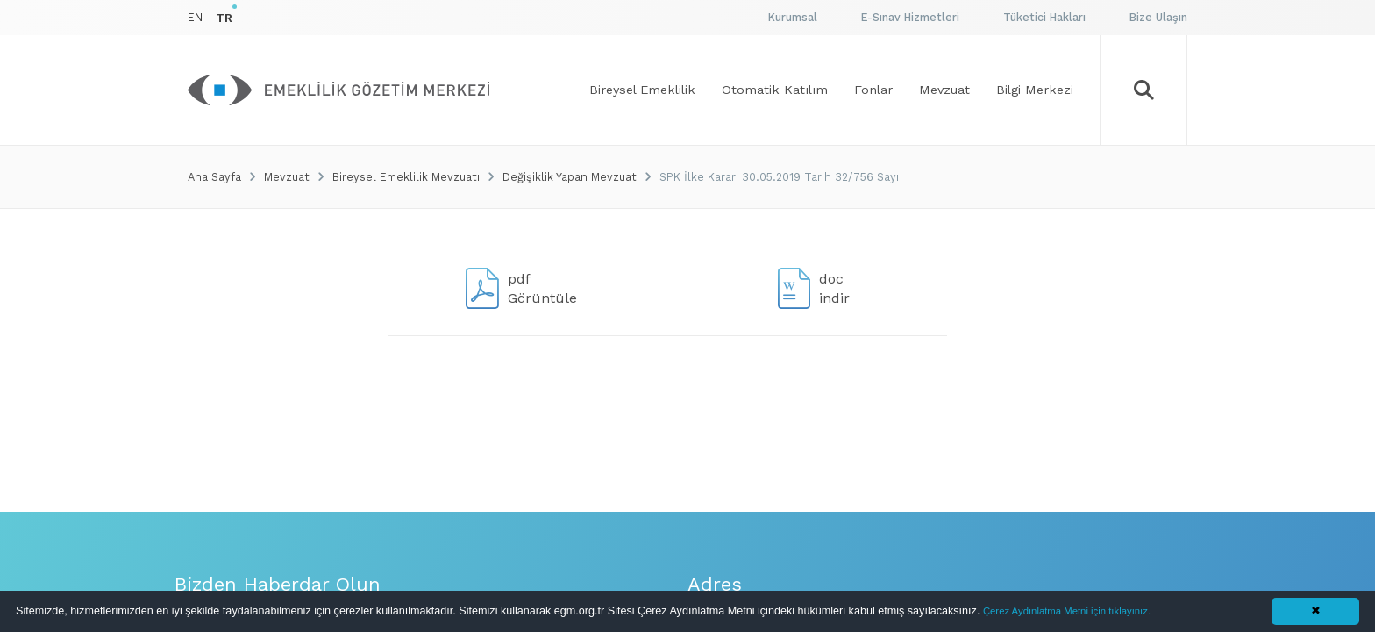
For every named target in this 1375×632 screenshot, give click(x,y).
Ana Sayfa (214, 176)
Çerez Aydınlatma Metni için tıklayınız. (1067, 611)
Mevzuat (287, 176)
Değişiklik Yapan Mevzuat (569, 176)
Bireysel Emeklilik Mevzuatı (406, 176)
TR (224, 18)
